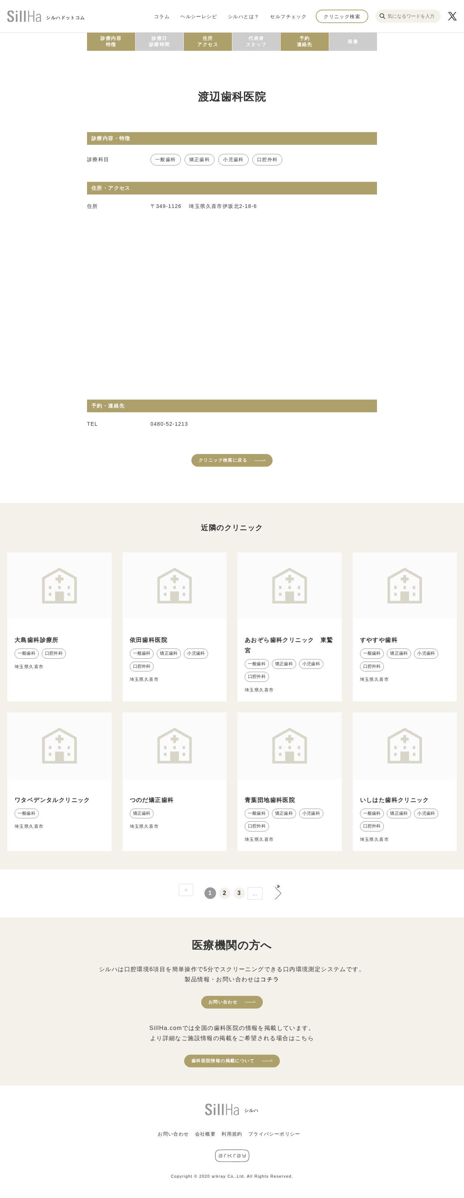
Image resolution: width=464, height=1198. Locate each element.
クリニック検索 (342, 16)
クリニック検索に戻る (223, 460)
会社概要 (205, 1134)
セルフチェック (288, 16)
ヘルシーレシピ (199, 16)
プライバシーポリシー (274, 1134)
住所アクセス (207, 41)
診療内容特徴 (110, 41)
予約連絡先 (304, 41)
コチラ (269, 979)
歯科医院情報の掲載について (222, 1060)
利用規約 (232, 1134)
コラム (162, 16)
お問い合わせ (222, 1002)
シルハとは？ (243, 16)
